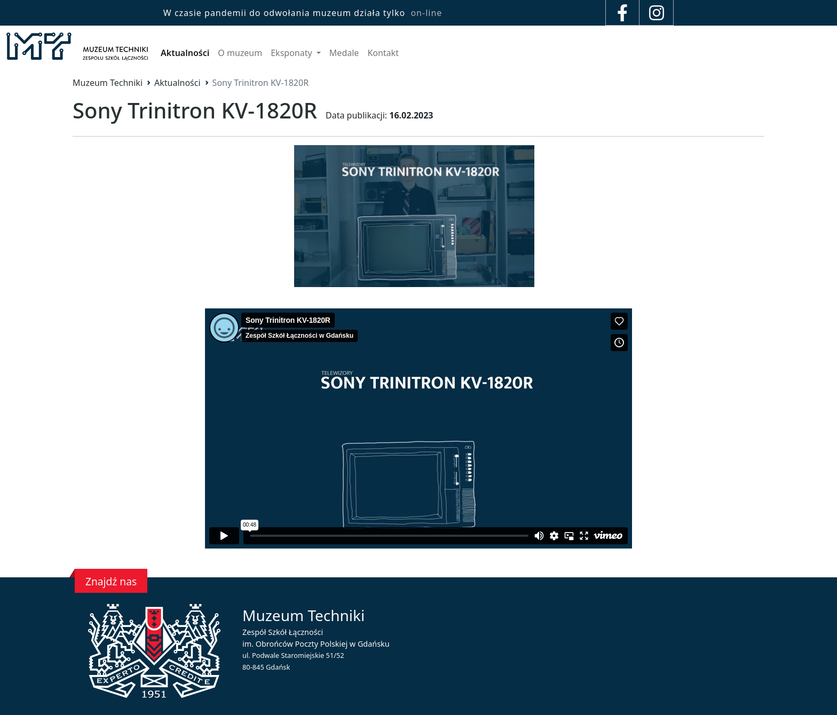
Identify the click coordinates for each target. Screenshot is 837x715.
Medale (344, 53)
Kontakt (383, 53)
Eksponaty (292, 53)
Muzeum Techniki (108, 83)
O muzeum (240, 53)
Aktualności (185, 53)
